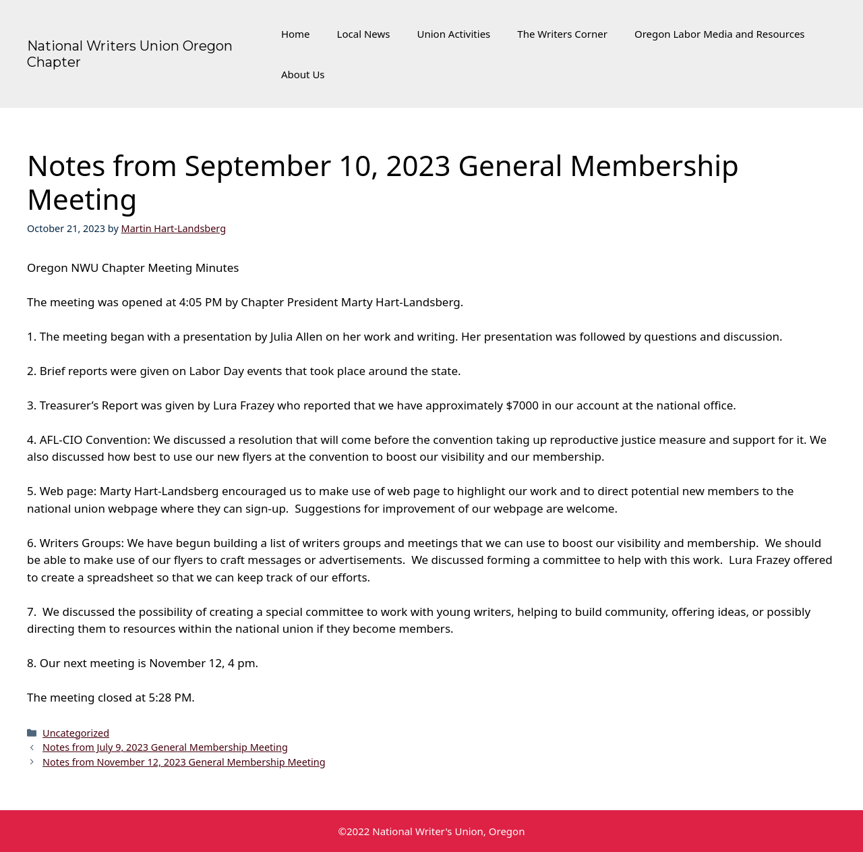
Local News (363, 33)
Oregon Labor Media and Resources (719, 33)
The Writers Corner (562, 33)
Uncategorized (75, 733)
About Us (303, 74)
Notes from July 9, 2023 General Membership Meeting (165, 747)
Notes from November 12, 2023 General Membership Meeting (183, 762)
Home (295, 33)
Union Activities (453, 33)
